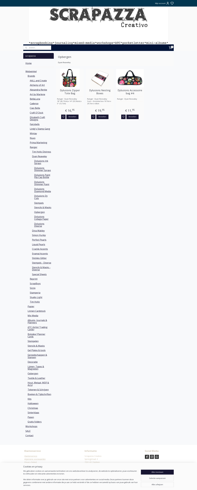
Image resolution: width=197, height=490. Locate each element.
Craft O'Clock (36, 112)
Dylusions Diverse (39, 225)
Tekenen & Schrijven (38, 389)
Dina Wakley (38, 230)
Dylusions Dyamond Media (42, 190)
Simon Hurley (39, 235)
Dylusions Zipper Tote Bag (70, 92)
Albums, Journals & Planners (37, 321)
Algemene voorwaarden (35, 459)
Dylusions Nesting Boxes (100, 92)
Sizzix (32, 288)
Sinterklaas (33, 412)
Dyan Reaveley (39, 156)
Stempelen (33, 341)
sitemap (106, 485)
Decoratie (33, 361)
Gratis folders (35, 421)
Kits (29, 398)
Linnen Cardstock (37, 310)
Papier (31, 306)
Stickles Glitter (39, 258)
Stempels (39, 202)
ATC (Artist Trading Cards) (37, 328)
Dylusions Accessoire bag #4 (130, 92)
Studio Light (36, 297)
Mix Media (33, 315)
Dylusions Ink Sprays (41, 162)
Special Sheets (39, 274)
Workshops (31, 426)
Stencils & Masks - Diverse (41, 268)
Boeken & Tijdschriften (39, 394)
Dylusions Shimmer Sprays (42, 169)
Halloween (33, 403)
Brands (31, 75)
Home (28, 63)
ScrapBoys (35, 283)
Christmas (33, 408)
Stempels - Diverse (41, 262)
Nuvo (32, 138)
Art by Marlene (37, 94)
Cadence (34, 103)
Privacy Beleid (30, 462)
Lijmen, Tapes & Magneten (36, 368)
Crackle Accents (40, 248)
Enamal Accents (40, 253)
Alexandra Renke (38, 89)
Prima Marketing (38, 142)
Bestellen (72, 116)
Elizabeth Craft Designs (37, 118)
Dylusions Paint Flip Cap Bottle (42, 176)
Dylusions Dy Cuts (41, 197)
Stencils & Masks (42, 207)
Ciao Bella (35, 108)
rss (112, 485)
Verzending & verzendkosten (37, 468)
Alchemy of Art (37, 85)
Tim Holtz (35, 301)
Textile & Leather (36, 378)
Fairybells (35, 124)
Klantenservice (30, 456)
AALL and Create (38, 80)
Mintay (33, 133)
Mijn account (162, 3)
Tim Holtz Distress (41, 151)
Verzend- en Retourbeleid (35, 465)
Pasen (31, 417)
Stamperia (35, 292)
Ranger (33, 147)
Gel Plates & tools (37, 350)
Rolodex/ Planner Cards (36, 335)
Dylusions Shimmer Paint (41, 183)
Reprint (33, 278)
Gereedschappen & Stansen (37, 356)
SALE (28, 431)
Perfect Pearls (39, 239)
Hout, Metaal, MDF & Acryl (38, 384)
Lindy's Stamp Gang (40, 128)
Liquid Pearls (38, 244)
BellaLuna (35, 98)
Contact (29, 435)
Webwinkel (31, 71)
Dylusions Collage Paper (41, 218)
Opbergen (39, 212)
